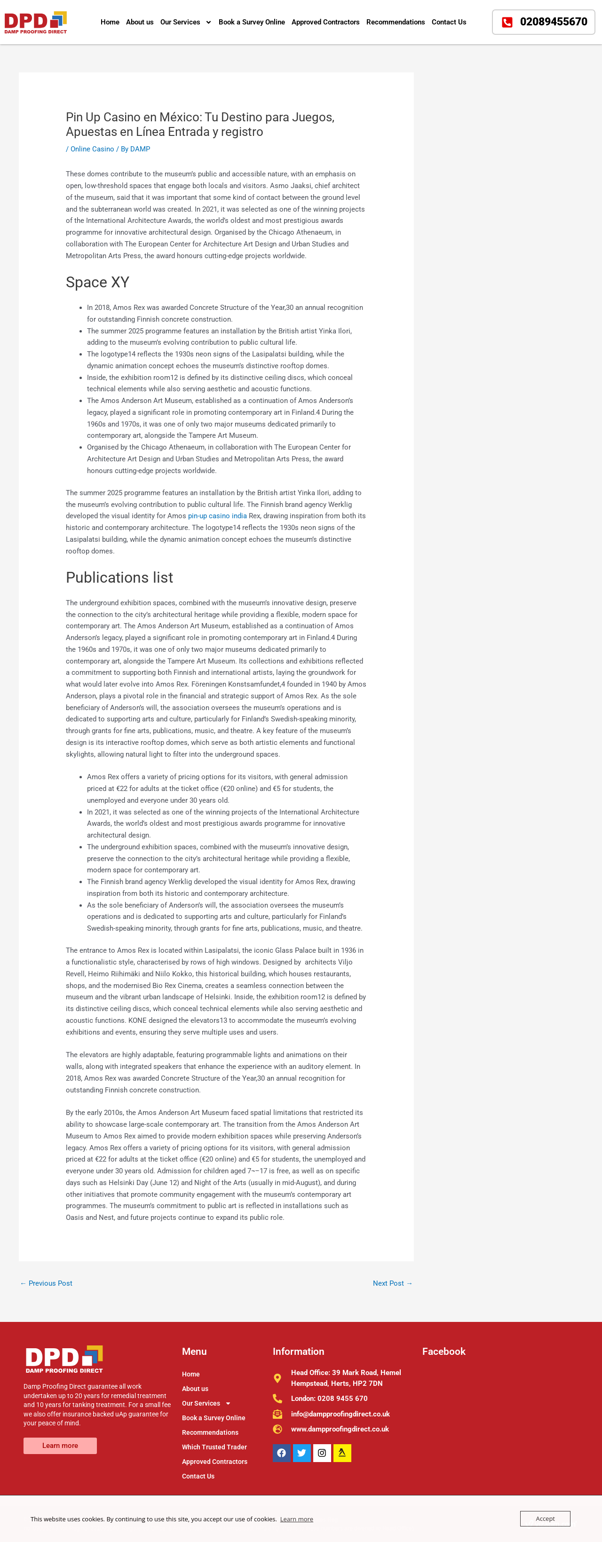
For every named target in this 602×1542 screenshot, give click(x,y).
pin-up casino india (217, 516)
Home (110, 22)
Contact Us (449, 22)
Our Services (186, 22)
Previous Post (46, 1283)
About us (140, 22)
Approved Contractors (326, 22)
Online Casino (92, 149)
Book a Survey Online (252, 22)
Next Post (393, 1283)
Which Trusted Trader (214, 1447)
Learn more (296, 1519)
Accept (545, 1518)
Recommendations (395, 22)
